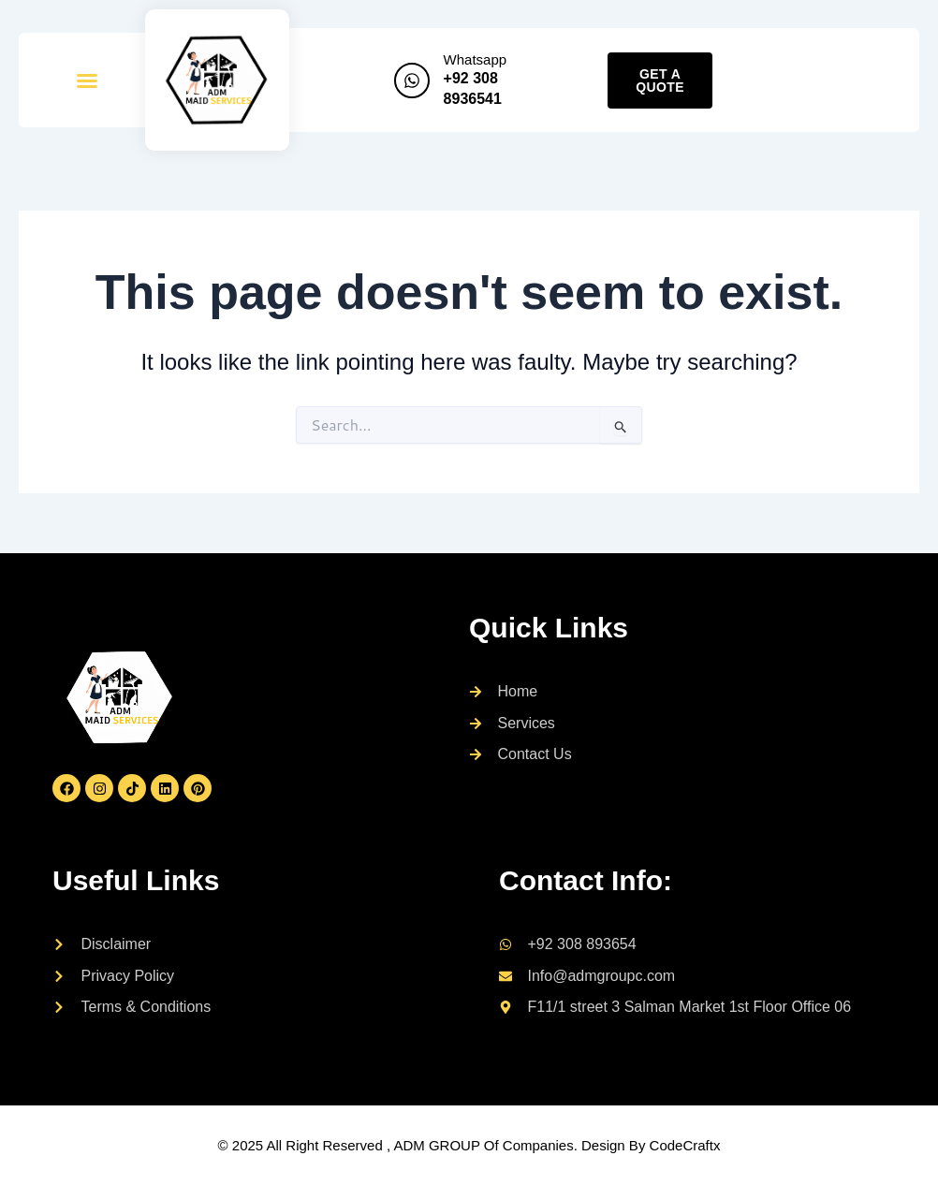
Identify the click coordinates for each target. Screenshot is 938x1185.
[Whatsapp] (412, 80)
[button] (87, 80)
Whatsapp (475, 59)
